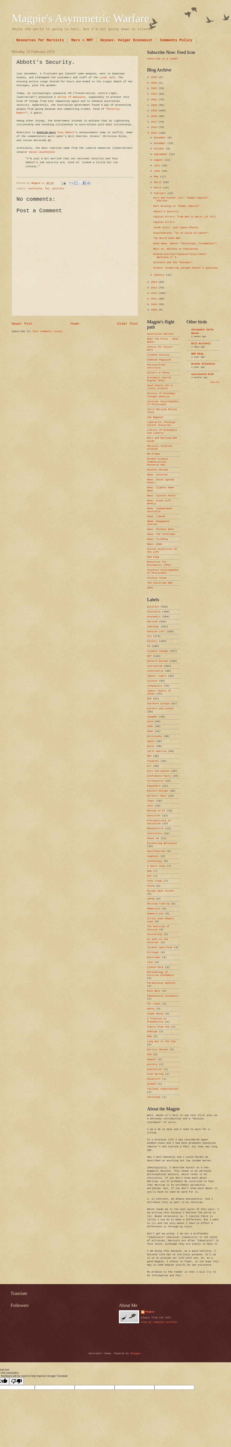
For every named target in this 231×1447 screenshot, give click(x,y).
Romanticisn (155, 913)
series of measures (71, 97)
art (149, 766)
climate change (157, 651)
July (157, 165)
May (157, 176)
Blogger (135, 1353)
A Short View (156, 866)
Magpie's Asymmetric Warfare (80, 18)
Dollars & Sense (158, 372)
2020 (154, 105)
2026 (154, 77)
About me (153, 838)
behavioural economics (162, 996)
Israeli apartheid (160, 947)
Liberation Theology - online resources (162, 424)
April (158, 182)
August (159, 160)
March (158, 187)
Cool (150, 805)
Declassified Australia (156, 366)
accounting (154, 934)
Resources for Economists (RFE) (159, 563)
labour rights (156, 676)
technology (154, 861)
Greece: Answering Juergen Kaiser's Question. (186, 268)
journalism (154, 666)
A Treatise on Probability (156, 1020)
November (160, 143)
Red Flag (153, 557)
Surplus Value (156, 578)
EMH (149, 1036)
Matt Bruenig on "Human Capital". (177, 206)
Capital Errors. (164, 222)
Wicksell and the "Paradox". (173, 262)
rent (150, 962)
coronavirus (155, 781)
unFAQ (151, 898)
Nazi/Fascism (156, 851)
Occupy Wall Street (160, 891)
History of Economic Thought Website (161, 395)
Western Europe (157, 661)
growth (151, 1084)
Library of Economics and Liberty (162, 431)
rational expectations (162, 1089)
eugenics (153, 856)
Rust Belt (154, 991)
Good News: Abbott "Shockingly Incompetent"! (185, 243)
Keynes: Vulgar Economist (126, 40)
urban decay (155, 1013)
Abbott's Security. (166, 211)
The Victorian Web (160, 583)
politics (58, 188)
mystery (152, 1064)
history (152, 641)
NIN (149, 1054)
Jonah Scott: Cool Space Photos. (176, 227)
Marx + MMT (82, 40)
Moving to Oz (156, 810)
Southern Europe (158, 703)
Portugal (153, 952)
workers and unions (160, 708)
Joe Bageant (155, 417)
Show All (214, 382)
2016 (154, 127)
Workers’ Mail (156, 795)
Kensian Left (156, 631)
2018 (154, 116)
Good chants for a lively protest (160, 387)
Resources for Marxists (40, 40)
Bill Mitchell (201, 343)
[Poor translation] (16, 1381)
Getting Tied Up (158, 903)
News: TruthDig (157, 539)
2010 (154, 304)
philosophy (154, 736)
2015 (154, 133)
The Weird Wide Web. (167, 238)
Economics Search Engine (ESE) (159, 379)
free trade (154, 881)
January (160, 275)
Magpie (150, 1311)
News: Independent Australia (160, 510)
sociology (154, 1097)
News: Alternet (157, 474)
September (161, 154)
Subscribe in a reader (162, 58)
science (152, 681)
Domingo (152, 1031)
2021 (154, 99)
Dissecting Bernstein (162, 843)
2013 (154, 287)
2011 (154, 298)
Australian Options (160, 334)
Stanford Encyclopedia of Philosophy (162, 571)
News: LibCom (156, 516)
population (154, 1069)
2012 (154, 293)
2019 (154, 110)
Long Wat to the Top (161, 1041)
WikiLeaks (154, 957)
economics (154, 616)
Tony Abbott (65, 132)
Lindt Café (107, 77)
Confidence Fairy (159, 776)
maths (151, 1008)
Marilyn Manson (157, 1049)
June (157, 171)
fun (47, 188)
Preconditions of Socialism (159, 822)
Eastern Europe (157, 791)
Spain (151, 741)
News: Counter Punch (161, 495)
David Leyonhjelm (41, 152)
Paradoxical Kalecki (161, 983)
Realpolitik (155, 828)
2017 (154, 122)
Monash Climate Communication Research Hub (157, 462)
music (151, 746)
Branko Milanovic (203, 364)
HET (149, 656)
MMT (149, 756)
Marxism (152, 621)
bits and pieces (158, 771)
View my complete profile (159, 1322)
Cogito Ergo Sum (158, 1026)
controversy (155, 671)
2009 (154, 309)
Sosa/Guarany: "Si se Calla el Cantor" (181, 233)
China (151, 886)
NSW (149, 871)
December (160, 137)
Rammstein (154, 908)
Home (75, 324)
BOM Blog (197, 353)
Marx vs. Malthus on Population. (176, 249)
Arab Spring (155, 1074)
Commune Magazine (159, 359)
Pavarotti (154, 1079)
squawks (152, 716)
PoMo (150, 726)
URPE (150, 588)
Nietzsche (154, 815)
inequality (154, 686)
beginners (154, 786)
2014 (154, 282)
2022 (154, 94)
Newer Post (22, 324)
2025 (154, 83)
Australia (35, 188)
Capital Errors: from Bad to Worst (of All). (185, 216)
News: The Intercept (161, 534)
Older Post (127, 324)
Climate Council (158, 355)
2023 (154, 88)
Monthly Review (157, 469)
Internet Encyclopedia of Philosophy (162, 403)
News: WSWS (154, 544)
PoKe (150, 731)
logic (151, 800)
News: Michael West (160, 529)
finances (153, 761)
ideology (153, 626)
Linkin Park (155, 967)
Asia (150, 721)
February (160, 193)
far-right (154, 1003)
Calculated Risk (202, 374)
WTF (149, 876)
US (148, 646)
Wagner (151, 1059)
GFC (149, 698)
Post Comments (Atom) (47, 331)
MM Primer (154, 454)
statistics (154, 833)
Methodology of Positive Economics (160, 974)
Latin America (156, 751)
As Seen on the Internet (157, 941)
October (160, 148)
